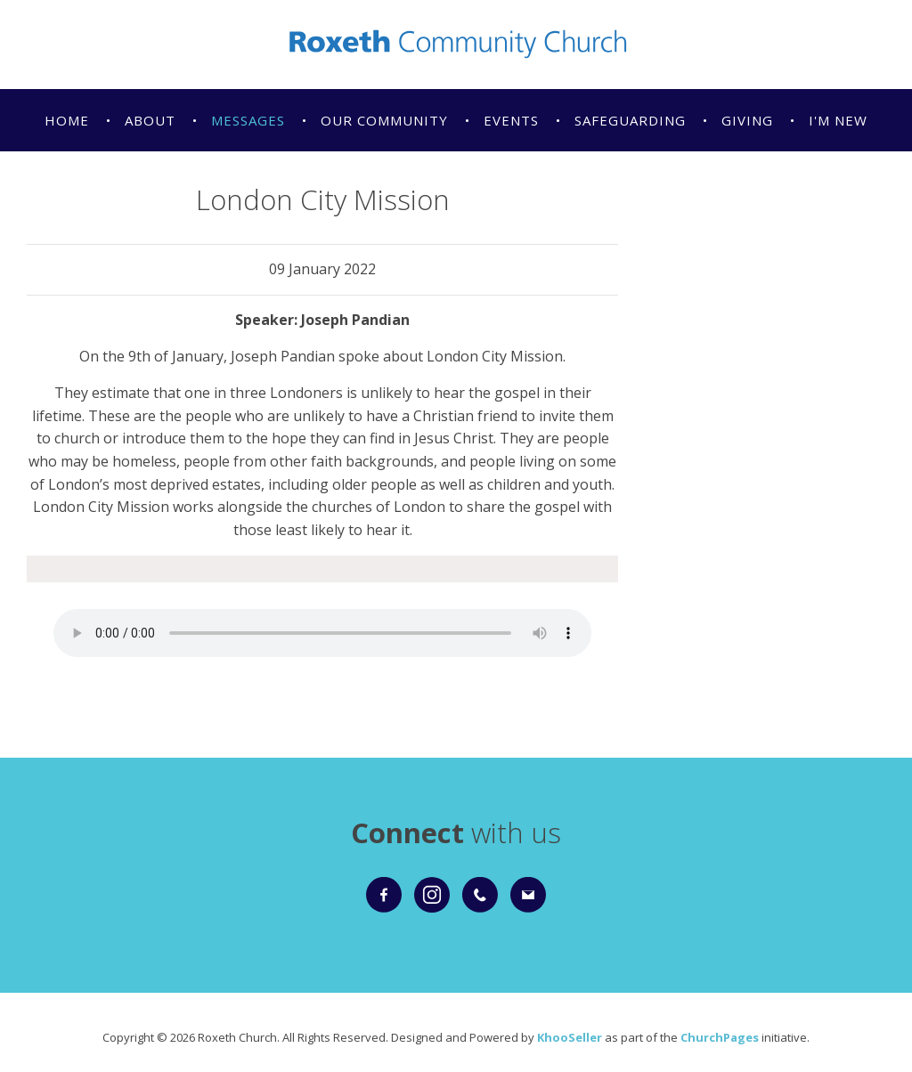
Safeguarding (630, 120)
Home (67, 120)
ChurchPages (719, 1037)
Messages (248, 120)
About (150, 120)
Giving (747, 120)
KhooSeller (569, 1037)
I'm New (838, 120)
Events (511, 120)
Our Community (384, 120)
